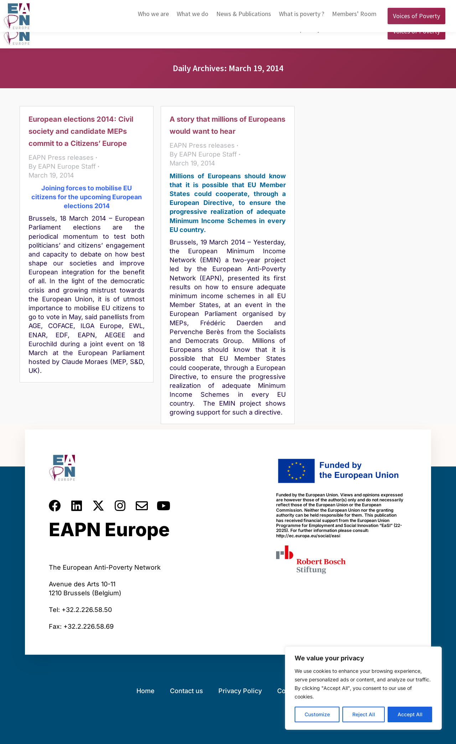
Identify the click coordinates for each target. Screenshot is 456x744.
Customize (317, 714)
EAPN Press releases (61, 157)
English (330, 7)
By (62, 166)
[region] (363, 688)
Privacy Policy (240, 691)
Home (145, 691)
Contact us (186, 691)
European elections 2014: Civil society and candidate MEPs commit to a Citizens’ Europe (80, 131)
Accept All (410, 714)
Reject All (363, 714)
